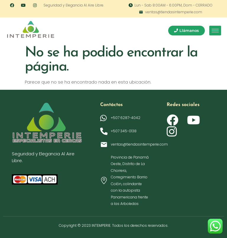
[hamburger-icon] (215, 30)
